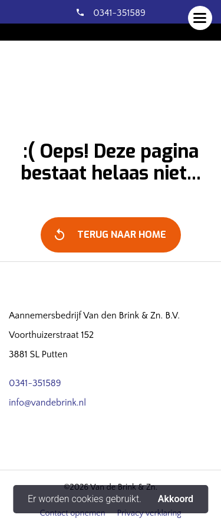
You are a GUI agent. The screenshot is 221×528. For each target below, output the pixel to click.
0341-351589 (118, 13)
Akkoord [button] (175, 499)
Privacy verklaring (149, 513)
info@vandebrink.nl (47, 402)
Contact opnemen (72, 513)
